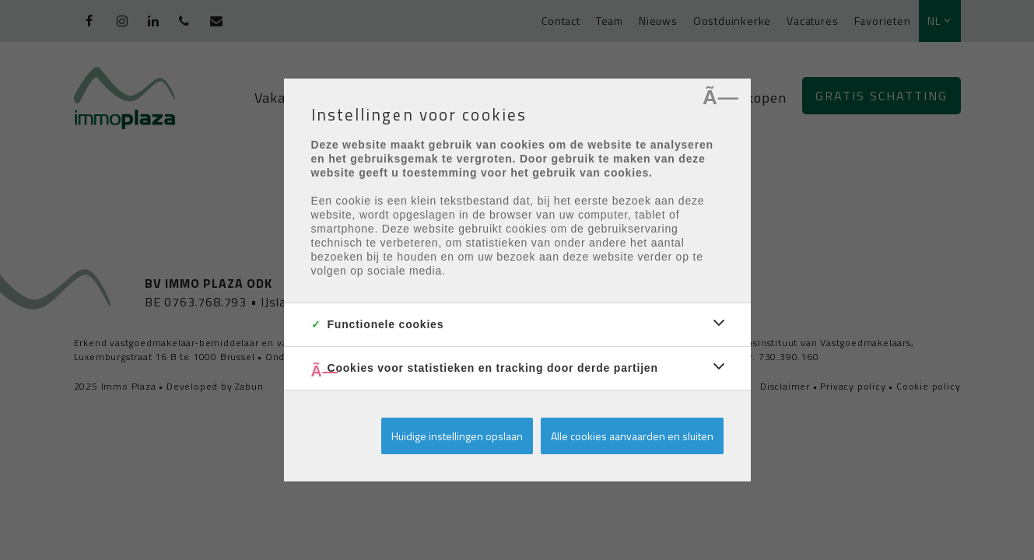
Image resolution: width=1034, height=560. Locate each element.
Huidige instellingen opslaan (457, 436)
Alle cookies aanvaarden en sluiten (632, 436)
